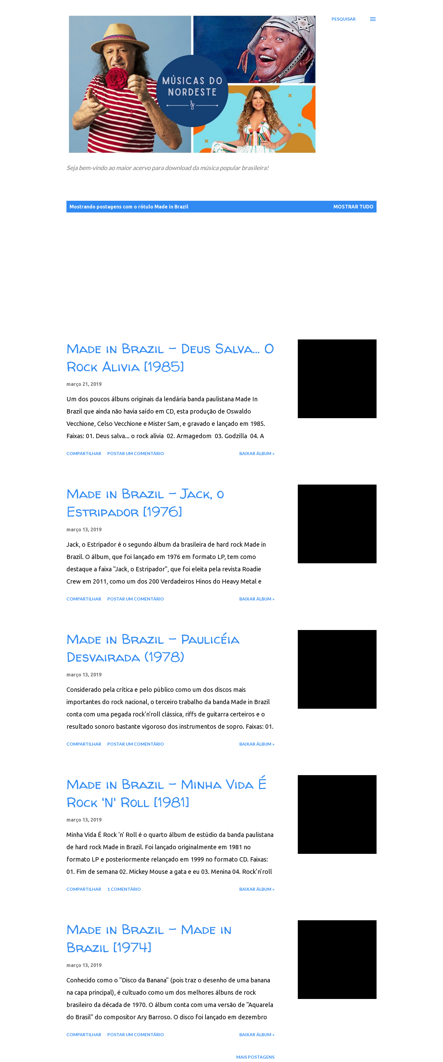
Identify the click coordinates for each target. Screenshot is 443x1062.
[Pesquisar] (344, 19)
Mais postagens (255, 1057)
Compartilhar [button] (83, 453)
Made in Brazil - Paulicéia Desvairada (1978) (152, 648)
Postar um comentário (135, 453)
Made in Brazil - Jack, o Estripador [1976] (145, 502)
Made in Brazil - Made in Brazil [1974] (149, 938)
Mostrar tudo (353, 206)
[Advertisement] (242, 270)
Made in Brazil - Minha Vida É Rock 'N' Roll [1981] (166, 793)
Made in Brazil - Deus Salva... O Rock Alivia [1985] (170, 357)
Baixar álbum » (256, 453)
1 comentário (124, 889)
